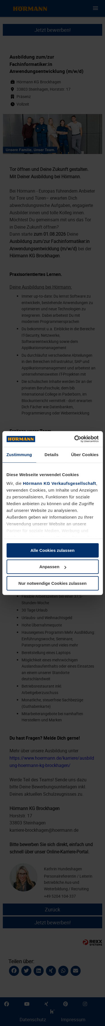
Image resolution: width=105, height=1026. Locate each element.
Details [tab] (52, 454)
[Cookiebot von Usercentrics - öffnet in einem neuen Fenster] (75, 439)
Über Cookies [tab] (85, 454)
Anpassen (52, 566)
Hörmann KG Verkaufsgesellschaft (59, 483)
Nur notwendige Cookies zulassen (52, 583)
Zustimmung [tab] (19, 454)
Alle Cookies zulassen (53, 550)
